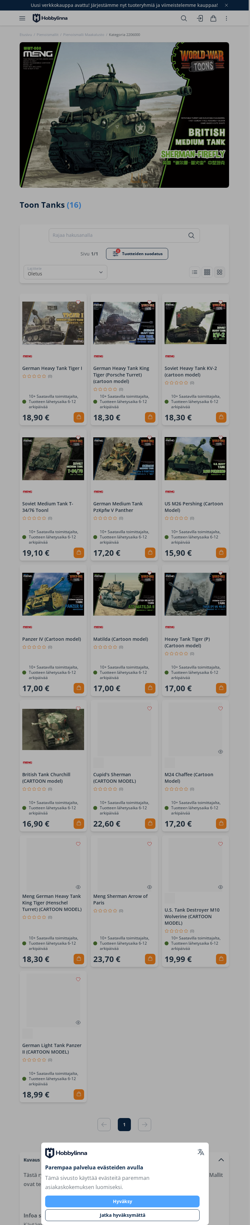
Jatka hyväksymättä (122, 1215)
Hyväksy (122, 1201)
